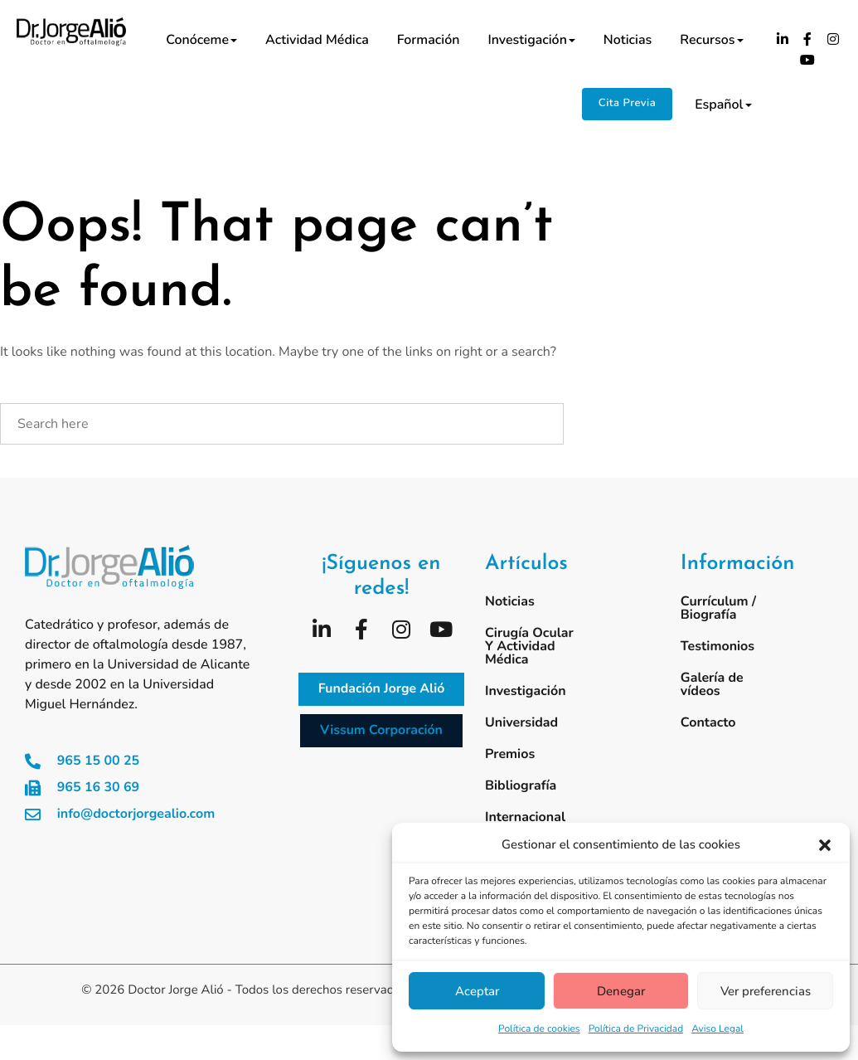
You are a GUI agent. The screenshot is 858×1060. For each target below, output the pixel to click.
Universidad (521, 722)
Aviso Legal (717, 1029)
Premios (510, 753)
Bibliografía (520, 785)
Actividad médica (317, 40)
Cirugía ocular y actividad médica (529, 646)
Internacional (525, 817)
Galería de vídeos (712, 684)
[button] (825, 845)
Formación (428, 40)
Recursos (711, 40)
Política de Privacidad (636, 1029)
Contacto (708, 722)
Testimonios (717, 646)
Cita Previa (627, 102)
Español (723, 104)
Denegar (621, 991)
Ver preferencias (765, 991)
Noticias (628, 40)
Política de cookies (539, 1029)
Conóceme (201, 40)
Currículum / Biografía (718, 608)
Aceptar (477, 991)
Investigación (530, 40)
